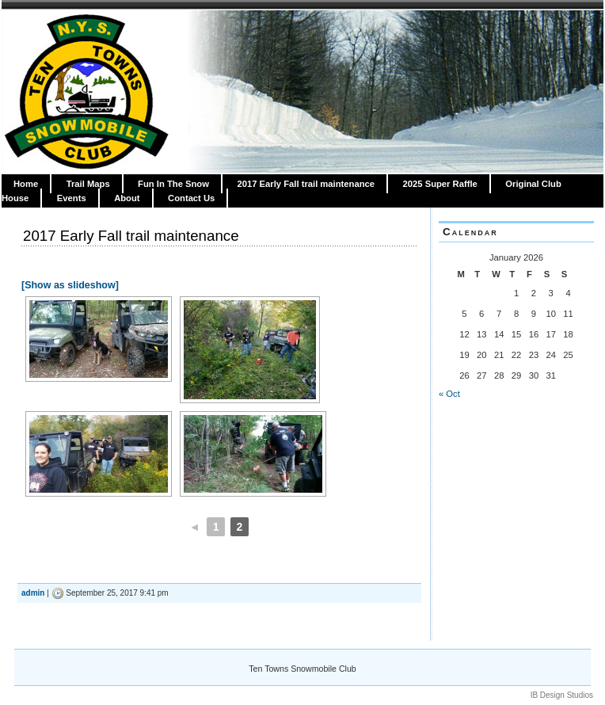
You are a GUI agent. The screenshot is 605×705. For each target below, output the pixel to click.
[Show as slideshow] (70, 285)
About (126, 198)
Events (71, 198)
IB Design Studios (562, 695)
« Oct (449, 393)
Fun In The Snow (173, 184)
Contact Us (191, 198)
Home (25, 184)
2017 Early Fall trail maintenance (306, 184)
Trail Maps (88, 184)
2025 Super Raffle (440, 184)
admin (32, 593)
